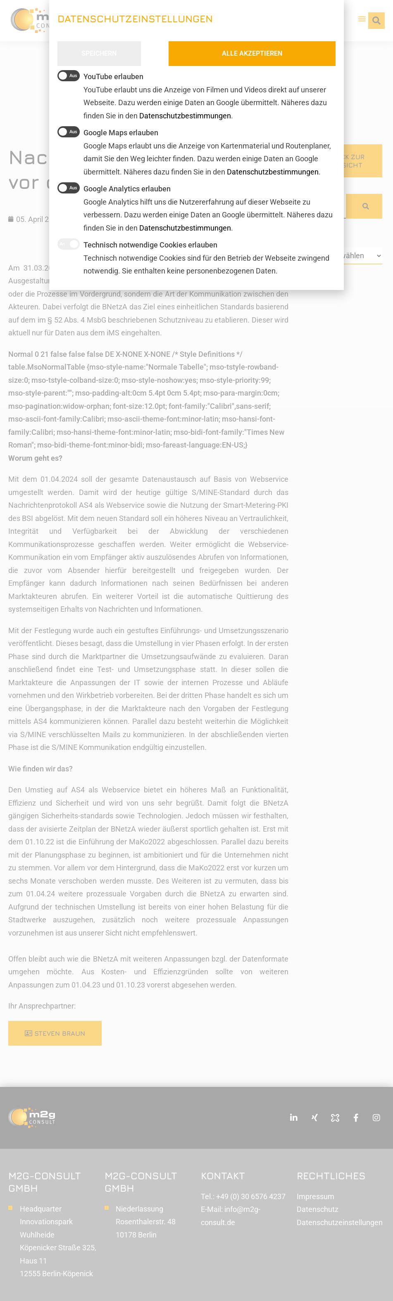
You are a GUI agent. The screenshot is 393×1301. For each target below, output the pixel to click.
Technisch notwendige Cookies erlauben (137, 244)
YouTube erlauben (100, 75)
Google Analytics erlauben (114, 187)
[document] (196, 650)
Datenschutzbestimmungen (185, 228)
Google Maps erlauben (107, 131)
